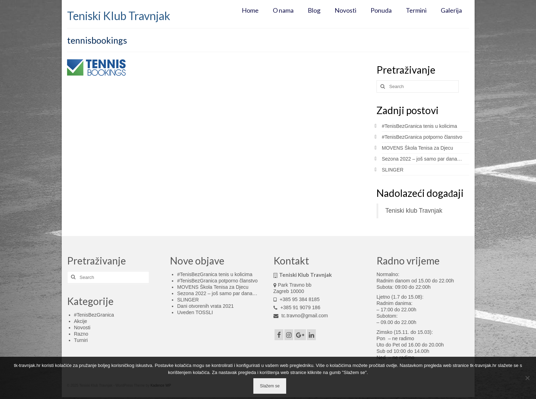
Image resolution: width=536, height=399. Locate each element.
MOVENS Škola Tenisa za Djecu (417, 148)
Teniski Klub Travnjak (118, 16)
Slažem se (269, 386)
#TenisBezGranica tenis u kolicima (419, 126)
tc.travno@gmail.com (300, 315)
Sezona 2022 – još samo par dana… (422, 159)
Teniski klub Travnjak (413, 210)
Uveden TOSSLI (195, 312)
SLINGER (392, 170)
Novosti (82, 327)
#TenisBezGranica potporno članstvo (422, 137)
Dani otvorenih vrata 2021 (205, 306)
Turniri (81, 340)
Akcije (80, 321)
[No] (527, 377)
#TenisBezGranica (94, 315)
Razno (81, 334)
